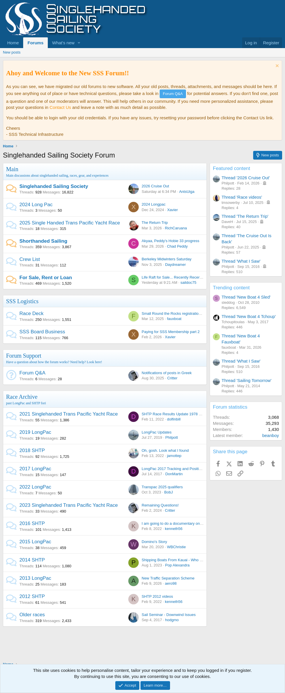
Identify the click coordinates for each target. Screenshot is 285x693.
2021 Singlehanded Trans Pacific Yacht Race (68, 414)
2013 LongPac (35, 578)
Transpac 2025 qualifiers (162, 487)
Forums (35, 42)
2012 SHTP (32, 596)
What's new (63, 42)
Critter (172, 378)
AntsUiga (186, 191)
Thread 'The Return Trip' (245, 216)
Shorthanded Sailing (43, 241)
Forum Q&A (32, 373)
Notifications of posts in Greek (167, 373)
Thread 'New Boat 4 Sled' (246, 297)
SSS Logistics (22, 301)
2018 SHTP (32, 450)
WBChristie (176, 547)
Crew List (29, 259)
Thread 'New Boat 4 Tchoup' (249, 316)
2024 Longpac (153, 204)
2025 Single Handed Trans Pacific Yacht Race (69, 223)
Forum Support (23, 355)
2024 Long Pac (35, 204)
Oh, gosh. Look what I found (165, 450)
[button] (79, 42)
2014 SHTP (32, 560)
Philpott (171, 437)
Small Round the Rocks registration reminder (179, 313)
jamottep (174, 456)
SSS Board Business (42, 331)
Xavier (172, 210)
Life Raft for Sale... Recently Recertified (175, 277)
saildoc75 (188, 282)
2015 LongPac (35, 541)
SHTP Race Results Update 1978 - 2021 (175, 414)
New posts (12, 52)
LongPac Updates (156, 432)
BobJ (168, 492)
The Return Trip (155, 222)
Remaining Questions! (160, 505)
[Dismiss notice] (276, 66)
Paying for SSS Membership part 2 (171, 332)
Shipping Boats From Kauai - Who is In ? (176, 560)
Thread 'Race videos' (242, 197)
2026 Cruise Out (155, 186)
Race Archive (21, 397)
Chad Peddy (177, 246)
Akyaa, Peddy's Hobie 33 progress (170, 241)
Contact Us (60, 107)
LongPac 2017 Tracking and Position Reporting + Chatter (189, 469)
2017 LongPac (35, 468)
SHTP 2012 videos (157, 596)
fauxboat (174, 319)
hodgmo (172, 620)
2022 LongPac (35, 487)
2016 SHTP (32, 523)
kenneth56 (173, 528)
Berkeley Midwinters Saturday (166, 259)
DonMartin (174, 474)
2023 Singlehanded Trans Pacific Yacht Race (68, 505)
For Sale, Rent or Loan (45, 277)
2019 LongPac (35, 432)
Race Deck (31, 313)
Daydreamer (175, 264)
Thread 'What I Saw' (241, 261)
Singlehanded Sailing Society (53, 186)
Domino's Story (154, 542)
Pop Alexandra (177, 565)
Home (13, 42)
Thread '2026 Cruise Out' (246, 177)
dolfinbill (173, 419)
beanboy (270, 435)
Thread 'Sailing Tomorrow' (246, 380)
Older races (32, 614)
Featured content (231, 168)
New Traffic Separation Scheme (168, 578)
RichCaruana (176, 228)
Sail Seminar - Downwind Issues (169, 614)
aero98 (170, 583)
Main (12, 169)
